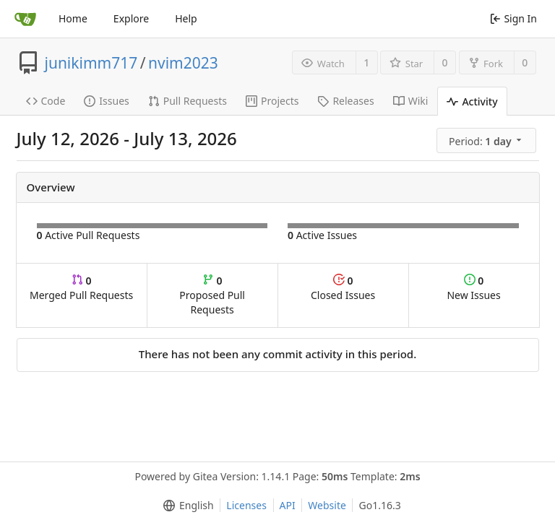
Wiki (411, 101)
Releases (345, 101)
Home (73, 18)
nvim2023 (183, 63)
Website (327, 505)
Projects (272, 101)
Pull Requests (187, 101)
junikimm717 (91, 63)
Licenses (246, 505)
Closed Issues (343, 288)
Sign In (513, 18)
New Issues (473, 288)
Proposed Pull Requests (212, 295)
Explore (131, 18)
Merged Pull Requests (81, 288)
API (288, 505)
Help (186, 18)
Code (46, 101)
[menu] (487, 141)
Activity (472, 101)
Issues (106, 101)
